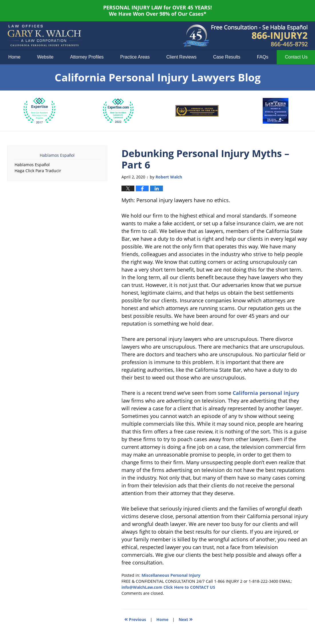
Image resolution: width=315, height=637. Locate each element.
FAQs (262, 57)
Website (45, 57)
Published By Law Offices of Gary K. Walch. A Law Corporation (259, 36)
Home (14, 57)
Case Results (226, 57)
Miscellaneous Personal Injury (170, 575)
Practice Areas (135, 57)
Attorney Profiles (86, 57)
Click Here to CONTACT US (189, 587)
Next (186, 619)
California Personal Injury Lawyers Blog (44, 36)
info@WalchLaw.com (141, 587)
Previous (135, 619)
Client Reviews (181, 57)
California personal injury (266, 392)
